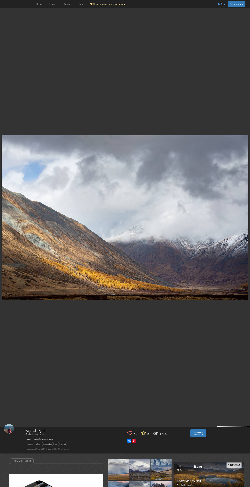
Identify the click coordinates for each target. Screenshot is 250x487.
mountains (47, 444)
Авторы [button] (53, 4)
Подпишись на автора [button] (198, 433)
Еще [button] (82, 4)
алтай (63, 444)
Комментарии (22, 460)
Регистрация (236, 4)
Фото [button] (40, 4)
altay (38, 444)
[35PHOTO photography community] (17, 4)
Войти (221, 4)
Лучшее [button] (68, 4)
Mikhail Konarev (35, 434)
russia (30, 444)
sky (56, 444)
